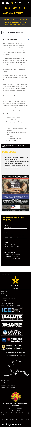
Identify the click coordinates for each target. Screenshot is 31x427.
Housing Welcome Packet (13, 163)
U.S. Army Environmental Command (10, 419)
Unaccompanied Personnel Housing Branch (13, 146)
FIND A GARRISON (15, 410)
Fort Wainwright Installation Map (16, 166)
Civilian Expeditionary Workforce (19, 417)
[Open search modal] (28, 2)
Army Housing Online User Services (17, 161)
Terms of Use (4, 295)
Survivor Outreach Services (8, 413)
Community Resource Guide (8, 385)
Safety (3, 414)
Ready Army (4, 300)
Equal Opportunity (6, 389)
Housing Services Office (9, 39)
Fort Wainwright (5, 380)
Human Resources (5, 417)
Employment (4, 291)
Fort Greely (4, 382)
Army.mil (15, 288)
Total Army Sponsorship (22, 413)
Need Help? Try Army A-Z (7, 303)
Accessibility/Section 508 (8, 298)
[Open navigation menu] (3, 2)
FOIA (2, 293)
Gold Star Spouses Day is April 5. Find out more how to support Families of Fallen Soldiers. (15, 22)
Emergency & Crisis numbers (8, 387)
